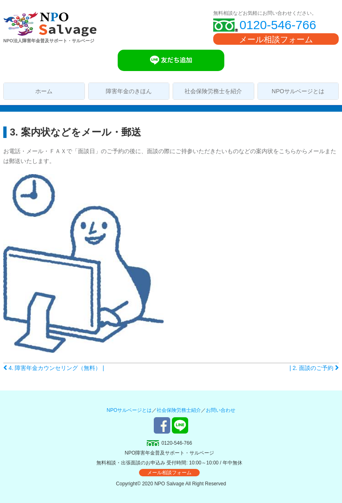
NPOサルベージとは (298, 91)
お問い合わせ (220, 410)
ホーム (43, 91)
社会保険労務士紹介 (179, 410)
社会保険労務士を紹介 (213, 91)
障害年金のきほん (129, 91)
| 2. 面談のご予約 (314, 368)
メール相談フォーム (276, 39)
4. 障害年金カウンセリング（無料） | (53, 368)
